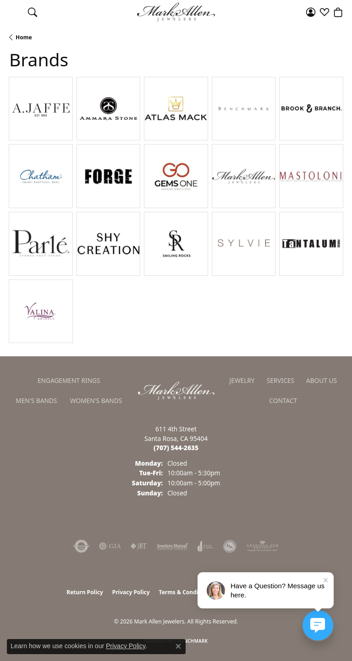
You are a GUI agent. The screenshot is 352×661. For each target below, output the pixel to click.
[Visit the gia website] (110, 546)
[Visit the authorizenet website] (81, 546)
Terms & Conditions (185, 592)
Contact (283, 400)
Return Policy (84, 592)
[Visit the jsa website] (229, 546)
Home (24, 37)
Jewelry (242, 380)
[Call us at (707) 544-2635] (176, 447)
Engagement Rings (69, 380)
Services (280, 380)
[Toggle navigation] (14, 12)
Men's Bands (36, 400)
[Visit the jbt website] (139, 546)
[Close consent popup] (178, 646)
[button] (32, 12)
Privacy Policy (131, 592)
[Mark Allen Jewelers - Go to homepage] (176, 389)
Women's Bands (96, 400)
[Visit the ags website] (263, 546)
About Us (321, 380)
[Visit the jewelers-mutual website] (172, 546)
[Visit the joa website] (206, 546)
